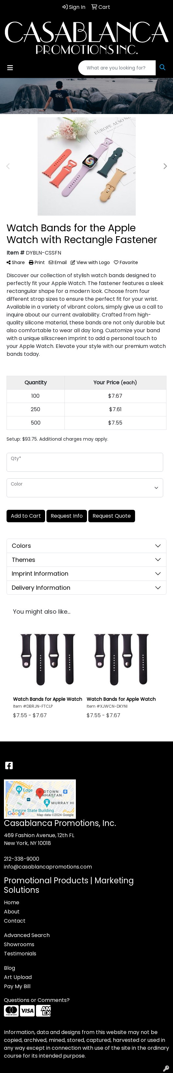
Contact (15, 921)
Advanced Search (27, 935)
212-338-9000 (21, 859)
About (12, 911)
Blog (9, 968)
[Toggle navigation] (10, 67)
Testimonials (20, 953)
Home (11, 902)
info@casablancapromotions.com (48, 867)
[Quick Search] (117, 67)
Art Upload (18, 977)
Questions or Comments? (37, 1000)
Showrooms (19, 944)
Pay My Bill (17, 986)
